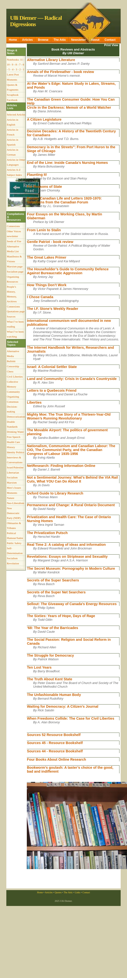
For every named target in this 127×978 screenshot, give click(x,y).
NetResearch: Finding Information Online (61, 466)
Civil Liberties (15, 376)
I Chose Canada (40, 297)
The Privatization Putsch (47, 533)
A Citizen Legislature (44, 119)
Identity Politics (15, 452)
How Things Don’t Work (46, 285)
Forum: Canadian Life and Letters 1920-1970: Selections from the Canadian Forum (64, 200)
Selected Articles (16, 114)
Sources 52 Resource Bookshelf (53, 735)
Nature (10, 497)
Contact (110, 40)
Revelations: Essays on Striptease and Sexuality (67, 556)
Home (13, 40)
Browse (43, 40)
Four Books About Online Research (56, 759)
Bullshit (11, 361)
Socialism (12, 558)
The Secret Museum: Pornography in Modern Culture (71, 568)
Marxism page (14, 266)
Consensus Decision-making (13, 406)
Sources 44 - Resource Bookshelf (55, 751)
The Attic (60, 40)
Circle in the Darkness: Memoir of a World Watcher (69, 107)
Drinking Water (15, 431)
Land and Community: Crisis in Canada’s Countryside (72, 379)
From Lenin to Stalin (44, 230)
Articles (27, 40)
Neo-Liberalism (15, 503)
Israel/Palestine (15, 467)
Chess (10, 371)
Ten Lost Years (39, 667)
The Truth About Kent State (49, 679)
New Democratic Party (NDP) (13, 513)
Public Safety (14, 543)
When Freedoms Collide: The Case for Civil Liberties (70, 718)
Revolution (13, 563)
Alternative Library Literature (51, 60)
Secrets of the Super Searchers (53, 580)
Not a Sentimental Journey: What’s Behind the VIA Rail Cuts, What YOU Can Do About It (72, 479)
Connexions (13, 226)
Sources (11, 316)
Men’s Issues (14, 487)
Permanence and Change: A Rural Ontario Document (71, 505)
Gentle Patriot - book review (50, 242)
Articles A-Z (13, 169)
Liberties (34, 402)
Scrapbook (13, 94)
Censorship (13, 366)
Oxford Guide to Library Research (55, 493)
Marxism (12, 482)
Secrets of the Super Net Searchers (56, 592)
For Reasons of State (44, 187)
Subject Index (14, 174)
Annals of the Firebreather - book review (60, 72)
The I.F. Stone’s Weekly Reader (52, 309)
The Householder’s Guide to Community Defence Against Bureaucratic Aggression (67, 271)
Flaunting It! (37, 175)
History (11, 447)
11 (21, 59)
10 (8, 64)
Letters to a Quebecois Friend (51, 390)
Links (77, 892)
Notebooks (13, 59)
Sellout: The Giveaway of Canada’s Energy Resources (72, 604)
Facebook (12, 99)
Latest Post (13, 74)
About (95, 40)
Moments (12, 79)
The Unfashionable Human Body (54, 695)
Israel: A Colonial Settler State (52, 367)
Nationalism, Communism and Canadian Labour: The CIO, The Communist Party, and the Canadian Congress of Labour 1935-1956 (71, 450)
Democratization (16, 416)
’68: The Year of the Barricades (52, 628)
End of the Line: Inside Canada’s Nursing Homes (67, 163)
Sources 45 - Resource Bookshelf (55, 743)
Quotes (58, 892)
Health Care (13, 442)
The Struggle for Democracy (50, 655)
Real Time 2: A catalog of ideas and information (66, 545)
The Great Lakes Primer (46, 257)
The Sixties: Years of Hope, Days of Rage (61, 616)
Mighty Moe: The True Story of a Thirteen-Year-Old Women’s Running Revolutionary (68, 416)
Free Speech (13, 436)
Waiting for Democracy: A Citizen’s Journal (62, 706)
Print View (111, 45)
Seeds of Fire (14, 241)
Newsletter (78, 40)
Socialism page (15, 271)
